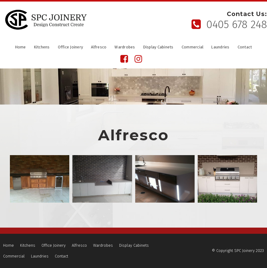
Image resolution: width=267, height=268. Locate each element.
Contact (245, 47)
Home (20, 47)
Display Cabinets (158, 47)
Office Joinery (70, 47)
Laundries (220, 47)
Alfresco (98, 47)
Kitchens (42, 47)
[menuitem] (8, 245)
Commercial (193, 47)
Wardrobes (124, 47)
